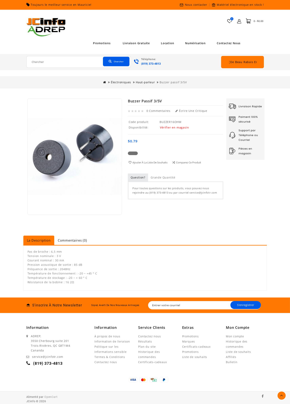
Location (167, 43)
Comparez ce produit (188, 162)
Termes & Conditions (109, 357)
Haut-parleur (145, 82)
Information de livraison (112, 341)
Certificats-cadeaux (152, 362)
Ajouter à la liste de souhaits (149, 162)
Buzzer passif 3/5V (173, 82)
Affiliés (231, 357)
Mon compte (235, 336)
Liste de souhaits (194, 357)
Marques (188, 341)
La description (39, 240)
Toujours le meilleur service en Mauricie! (61, 5)
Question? (138, 177)
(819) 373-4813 (151, 63)
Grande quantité (163, 177)
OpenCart (50, 396)
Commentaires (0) (72, 240)
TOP (281, 395)
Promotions (100, 43)
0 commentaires (158, 111)
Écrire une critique (191, 111)
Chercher (113, 62)
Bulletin (231, 362)
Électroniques (121, 82)
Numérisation (196, 43)
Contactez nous (230, 43)
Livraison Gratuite (134, 43)
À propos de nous (107, 336)
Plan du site (147, 346)
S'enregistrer (244, 305)
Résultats (145, 341)
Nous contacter (196, 5)
